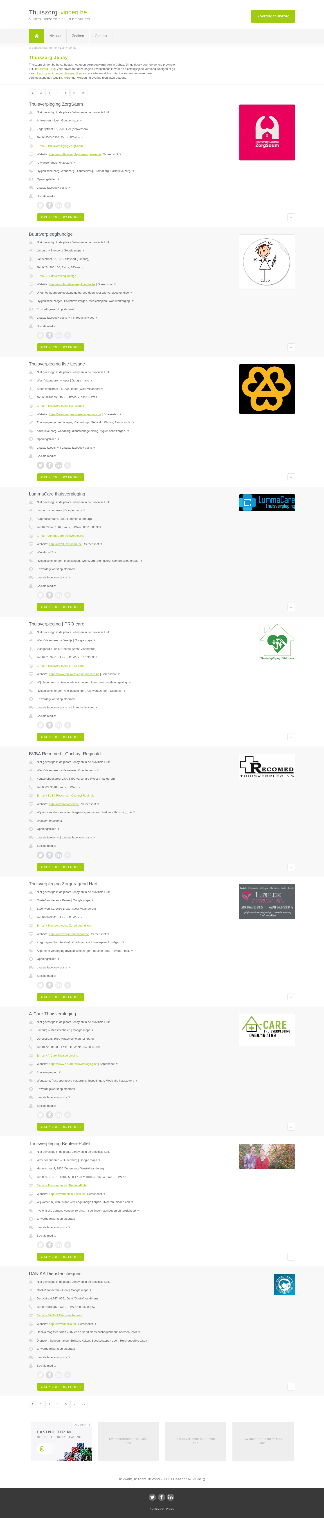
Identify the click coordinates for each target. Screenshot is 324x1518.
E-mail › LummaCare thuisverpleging (60, 535)
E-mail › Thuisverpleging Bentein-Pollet (62, 1185)
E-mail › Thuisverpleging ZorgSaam (60, 146)
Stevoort (56, 250)
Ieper (66, 380)
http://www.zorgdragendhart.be (69, 934)
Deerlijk (67, 640)
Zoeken (78, 36)
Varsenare (69, 770)
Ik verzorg (273, 16)
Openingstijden (48, 179)
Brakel (66, 900)
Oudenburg (70, 1160)
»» (83, 92)
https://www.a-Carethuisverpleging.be (73, 1064)
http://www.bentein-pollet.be (67, 1194)
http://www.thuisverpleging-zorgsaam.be (75, 154)
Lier (56, 120)
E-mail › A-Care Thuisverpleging (57, 1055)
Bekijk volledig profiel (61, 217)
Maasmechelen (60, 1030)
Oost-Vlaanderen (48, 900)
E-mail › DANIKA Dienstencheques (59, 1315)
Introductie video (85, 317)
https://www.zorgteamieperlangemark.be (75, 414)
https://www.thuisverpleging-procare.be (74, 674)
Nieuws (55, 36)
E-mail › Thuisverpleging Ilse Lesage (60, 405)
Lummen (56, 510)
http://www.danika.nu (62, 1324)
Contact (101, 36)
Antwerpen (44, 120)
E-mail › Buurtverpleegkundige (56, 276)
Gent (65, 1290)
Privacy (170, 1509)
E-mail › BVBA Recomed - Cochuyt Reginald (65, 795)
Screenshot (112, 154)
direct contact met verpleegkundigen (59, 73)
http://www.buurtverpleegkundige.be (72, 284)
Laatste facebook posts (54, 187)
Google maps (71, 120)
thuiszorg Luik (45, 69)
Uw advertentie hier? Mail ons (128, 1441)
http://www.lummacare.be (65, 544)
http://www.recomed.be (64, 804)
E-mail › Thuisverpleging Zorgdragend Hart (64, 925)
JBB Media (158, 1509)
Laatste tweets (48, 447)
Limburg (42, 250)
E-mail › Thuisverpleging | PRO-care (60, 665)
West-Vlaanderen (48, 380)
